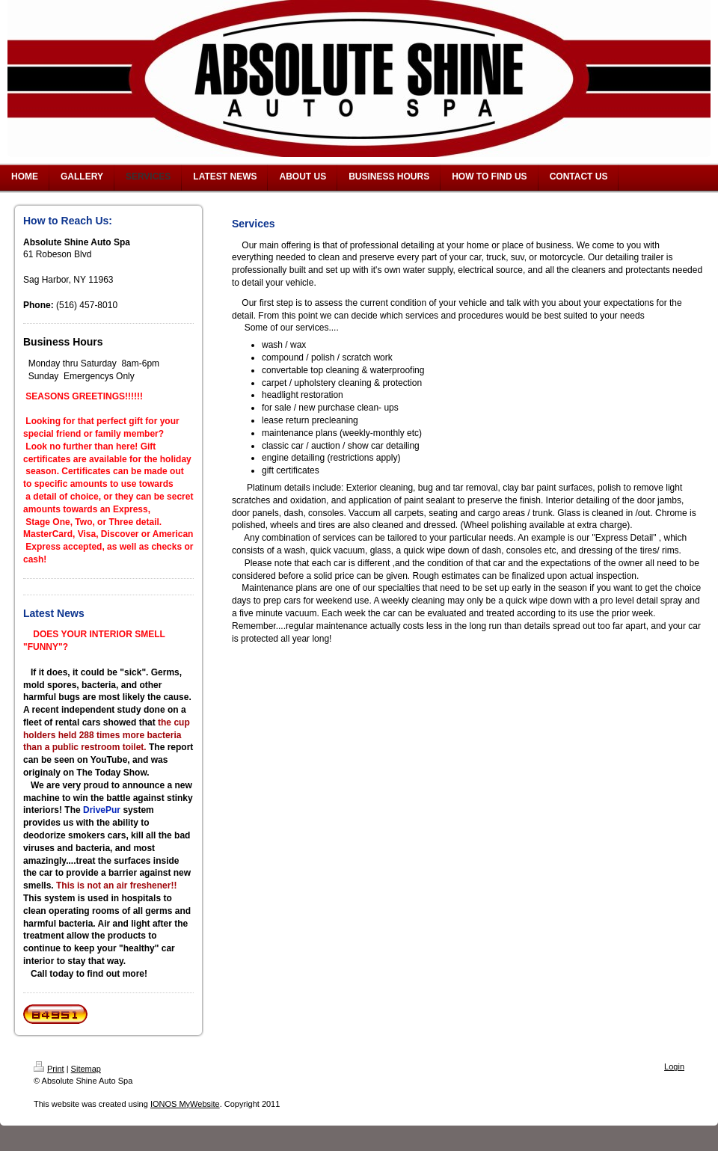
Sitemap (86, 1068)
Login (674, 1066)
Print (49, 1068)
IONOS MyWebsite (185, 1103)
